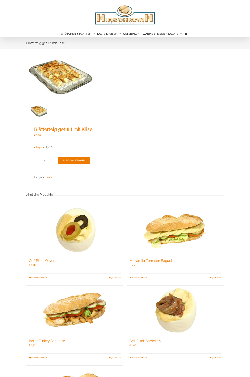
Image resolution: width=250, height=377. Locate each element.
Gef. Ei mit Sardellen (145, 341)
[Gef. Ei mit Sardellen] (175, 310)
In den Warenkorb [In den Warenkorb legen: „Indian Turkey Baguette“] (39, 357)
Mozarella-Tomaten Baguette (152, 261)
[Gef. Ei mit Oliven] (74, 230)
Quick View (116, 277)
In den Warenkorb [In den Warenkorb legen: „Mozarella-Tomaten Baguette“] (139, 277)
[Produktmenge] (44, 160)
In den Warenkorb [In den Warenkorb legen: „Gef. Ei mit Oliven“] (39, 277)
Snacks (49, 177)
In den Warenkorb (74, 160)
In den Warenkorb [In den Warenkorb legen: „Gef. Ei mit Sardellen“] (139, 357)
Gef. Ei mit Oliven (42, 261)
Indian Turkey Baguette (47, 341)
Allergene (39, 147)
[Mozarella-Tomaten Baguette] (175, 230)
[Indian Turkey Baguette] (74, 310)
